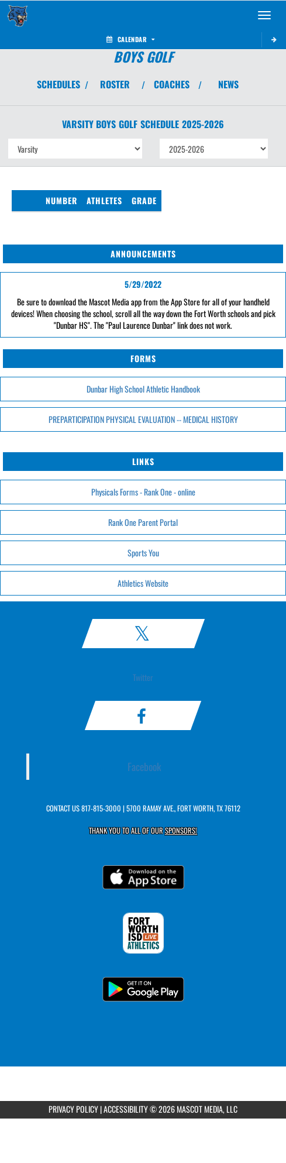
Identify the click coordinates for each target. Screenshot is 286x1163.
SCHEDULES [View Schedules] (58, 84)
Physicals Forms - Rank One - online (143, 492)
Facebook (144, 766)
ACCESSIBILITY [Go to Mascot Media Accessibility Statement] (126, 1109)
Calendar (130, 39)
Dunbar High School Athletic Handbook (143, 389)
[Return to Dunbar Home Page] (17, 15)
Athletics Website (143, 583)
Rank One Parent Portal (143, 522)
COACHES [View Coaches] (171, 84)
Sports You (143, 552)
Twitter (143, 677)
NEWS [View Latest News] (228, 84)
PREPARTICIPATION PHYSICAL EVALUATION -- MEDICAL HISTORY (143, 419)
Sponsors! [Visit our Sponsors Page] (181, 830)
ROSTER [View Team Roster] (115, 84)
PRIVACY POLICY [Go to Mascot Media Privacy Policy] (73, 1109)
